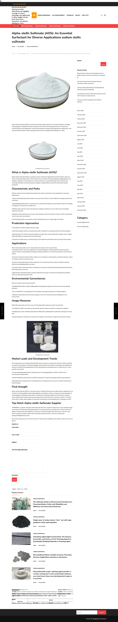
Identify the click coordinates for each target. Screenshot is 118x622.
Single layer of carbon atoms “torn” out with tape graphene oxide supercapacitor (52, 521)
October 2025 (81, 131)
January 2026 (81, 119)
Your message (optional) (27, 461)
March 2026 (80, 110)
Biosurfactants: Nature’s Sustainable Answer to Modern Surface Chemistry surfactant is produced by (91, 75)
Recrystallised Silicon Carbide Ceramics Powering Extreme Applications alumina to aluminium (52, 556)
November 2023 (81, 210)
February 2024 (81, 202)
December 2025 (81, 123)
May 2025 (79, 152)
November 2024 (81, 164)
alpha (18, 489)
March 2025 (80, 160)
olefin (25, 489)
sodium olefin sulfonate (33, 413)
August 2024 (80, 177)
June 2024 (80, 185)
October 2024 (81, 168)
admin (13, 46)
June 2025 (80, 148)
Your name (28, 428)
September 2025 (81, 135)
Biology (77, 15)
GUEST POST (85, 15)
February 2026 (81, 114)
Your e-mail (28, 436)
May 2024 (79, 189)
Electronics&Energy (58, 15)
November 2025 (81, 127)
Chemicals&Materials (43, 15)
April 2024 (80, 193)
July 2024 (79, 181)
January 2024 (81, 206)
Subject (28, 443)
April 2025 (80, 156)
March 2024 (80, 197)
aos (22, 489)
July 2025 (79, 144)
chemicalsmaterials (27, 26)
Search (79, 60)
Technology (70, 15)
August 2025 (80, 139)
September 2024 (81, 173)
